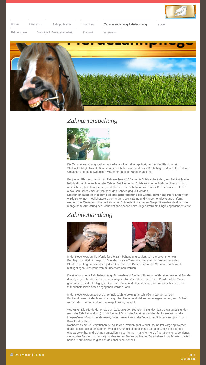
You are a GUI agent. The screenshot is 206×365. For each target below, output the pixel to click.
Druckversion (21, 354)
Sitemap (39, 354)
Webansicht (188, 358)
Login (192, 354)
